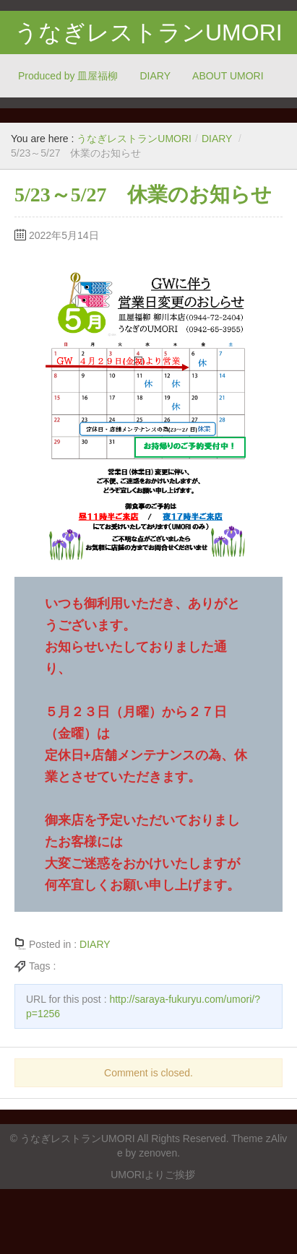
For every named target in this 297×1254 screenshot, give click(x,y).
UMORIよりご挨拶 (153, 1174)
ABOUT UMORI (228, 76)
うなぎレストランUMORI (148, 32)
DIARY (155, 76)
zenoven (158, 1153)
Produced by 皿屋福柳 (68, 76)
